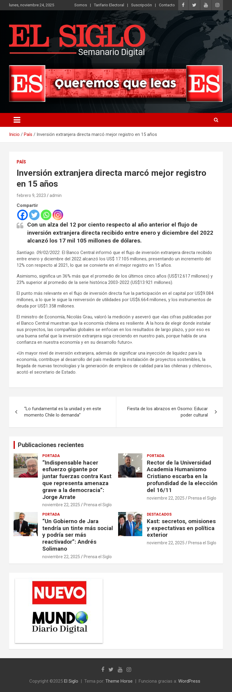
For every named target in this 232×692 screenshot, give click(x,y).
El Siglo (71, 681)
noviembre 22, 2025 (61, 504)
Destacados (159, 514)
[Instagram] (58, 215)
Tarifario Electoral (109, 5)
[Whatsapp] (46, 215)
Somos (80, 5)
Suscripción (141, 5)
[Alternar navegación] (17, 120)
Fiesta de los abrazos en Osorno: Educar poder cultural (167, 412)
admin (56, 195)
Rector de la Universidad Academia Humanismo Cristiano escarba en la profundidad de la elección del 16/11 (182, 476)
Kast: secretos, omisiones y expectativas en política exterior (181, 528)
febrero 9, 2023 (31, 195)
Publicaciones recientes (51, 445)
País (21, 161)
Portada (51, 456)
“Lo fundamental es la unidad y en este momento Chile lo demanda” (62, 412)
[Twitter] (34, 215)
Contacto (167, 5)
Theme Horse (119, 681)
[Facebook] (22, 215)
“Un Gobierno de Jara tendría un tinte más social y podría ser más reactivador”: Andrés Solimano (77, 535)
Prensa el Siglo (98, 504)
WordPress (189, 681)
